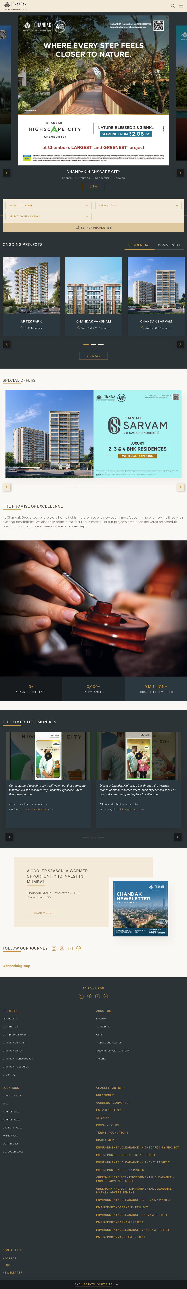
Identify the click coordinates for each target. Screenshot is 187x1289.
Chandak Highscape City (18, 1058)
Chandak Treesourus (16, 1066)
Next (180, 173)
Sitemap (102, 1117)
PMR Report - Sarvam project (120, 1222)
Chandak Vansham (14, 1042)
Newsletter (13, 1272)
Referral (101, 1058)
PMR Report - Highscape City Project (126, 1154)
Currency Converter (113, 1102)
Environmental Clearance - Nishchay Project (133, 1162)
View (93, 186)
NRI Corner (105, 1095)
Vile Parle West (12, 1127)
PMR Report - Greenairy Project (122, 1207)
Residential (10, 1018)
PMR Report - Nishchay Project (121, 1169)
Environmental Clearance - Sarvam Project (131, 1214)
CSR (99, 1034)
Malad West (10, 1135)
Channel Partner (110, 1087)
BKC (5, 1103)
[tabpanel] (50, 780)
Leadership (103, 1026)
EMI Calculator (108, 1110)
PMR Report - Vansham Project (121, 1237)
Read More (42, 912)
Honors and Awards (108, 1042)
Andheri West (11, 1119)
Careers (9, 1257)
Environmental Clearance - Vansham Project (132, 1229)
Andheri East (11, 1111)
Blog (6, 1265)
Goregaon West (13, 1151)
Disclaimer (105, 1140)
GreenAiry (9, 1074)
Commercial (10, 1026)
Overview (102, 1018)
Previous (6, 173)
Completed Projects (16, 1034)
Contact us (12, 1250)
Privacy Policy (108, 1125)
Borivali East (10, 1143)
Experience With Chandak (112, 1050)
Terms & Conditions (112, 1132)
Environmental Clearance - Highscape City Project (137, 1147)
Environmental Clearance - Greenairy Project (134, 1199)
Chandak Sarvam (13, 1050)
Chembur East (12, 1095)
